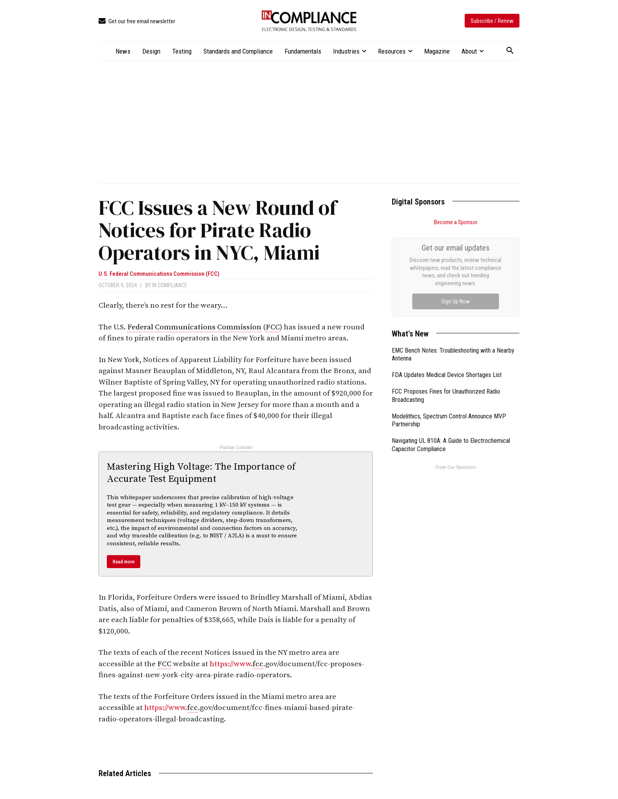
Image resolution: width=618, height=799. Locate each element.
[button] (510, 50)
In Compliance (169, 285)
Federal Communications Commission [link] (194, 327)
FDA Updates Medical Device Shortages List (447, 286)
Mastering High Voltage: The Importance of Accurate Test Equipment (201, 473)
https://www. (231, 664)
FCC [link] (273, 327)
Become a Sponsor (455, 222)
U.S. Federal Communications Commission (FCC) (159, 274)
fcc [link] (258, 664)
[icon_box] (137, 21)
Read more (123, 562)
